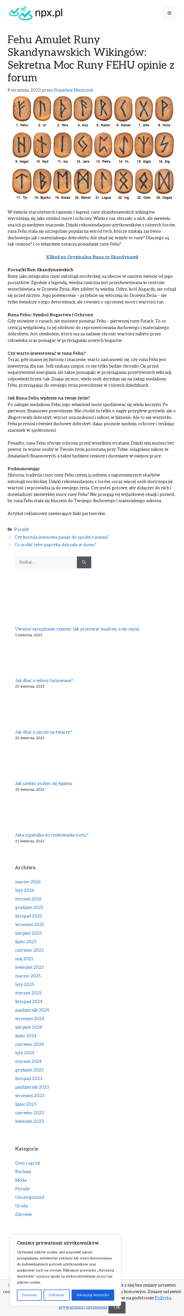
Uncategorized (29, 1197)
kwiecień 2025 (29, 967)
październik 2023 (32, 1087)
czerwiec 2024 (29, 1044)
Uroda (21, 1206)
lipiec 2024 (26, 1036)
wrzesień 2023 (29, 1095)
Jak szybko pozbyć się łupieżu (43, 783)
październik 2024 (32, 1010)
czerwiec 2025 (29, 950)
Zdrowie (23, 1214)
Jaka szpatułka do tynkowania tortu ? (51, 835)
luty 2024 (24, 1053)
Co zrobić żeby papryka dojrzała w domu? (55, 544)
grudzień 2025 (29, 907)
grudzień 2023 (29, 1070)
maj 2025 (24, 959)
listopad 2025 (28, 916)
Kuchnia (23, 1171)
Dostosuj (29, 1295)
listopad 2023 (28, 1078)
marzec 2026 (28, 882)
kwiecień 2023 (29, 1121)
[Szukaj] (84, 562)
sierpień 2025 (28, 933)
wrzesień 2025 (29, 924)
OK (117, 1307)
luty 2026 (24, 890)
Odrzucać (56, 1295)
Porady (21, 529)
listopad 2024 (28, 1001)
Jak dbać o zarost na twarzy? (43, 732)
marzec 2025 (28, 976)
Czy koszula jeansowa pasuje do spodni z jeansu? (61, 537)
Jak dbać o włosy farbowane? (44, 680)
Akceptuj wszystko (93, 1295)
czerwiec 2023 (29, 1112)
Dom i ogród (27, 1163)
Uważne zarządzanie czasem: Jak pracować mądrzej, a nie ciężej (77, 629)
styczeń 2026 (28, 899)
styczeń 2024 (28, 1061)
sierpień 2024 (28, 1027)
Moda (20, 1180)
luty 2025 (24, 984)
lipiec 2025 (26, 941)
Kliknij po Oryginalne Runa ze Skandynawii (92, 257)
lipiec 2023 (26, 1104)
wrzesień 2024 (29, 1018)
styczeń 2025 (28, 993)
